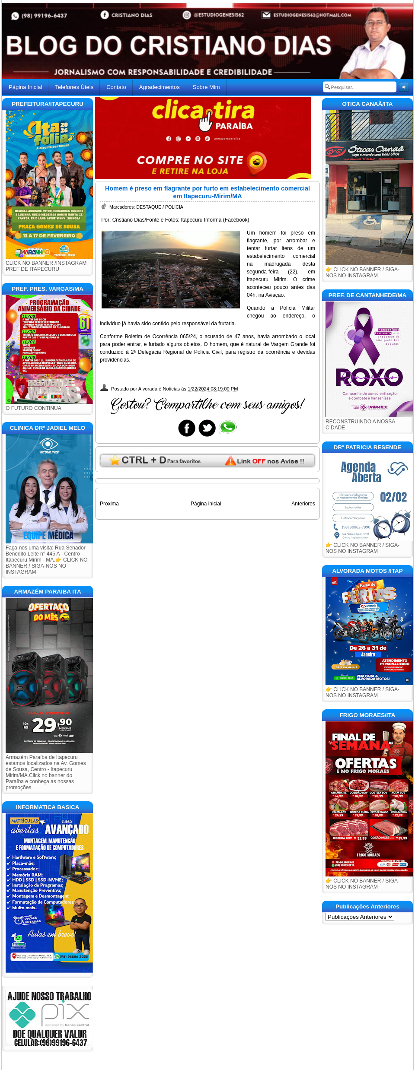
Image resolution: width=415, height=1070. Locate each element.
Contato (116, 87)
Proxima (109, 504)
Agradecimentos (159, 87)
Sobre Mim (206, 87)
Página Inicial (25, 87)
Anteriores (303, 504)
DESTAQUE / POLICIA (159, 207)
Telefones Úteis (74, 87)
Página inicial (206, 504)
